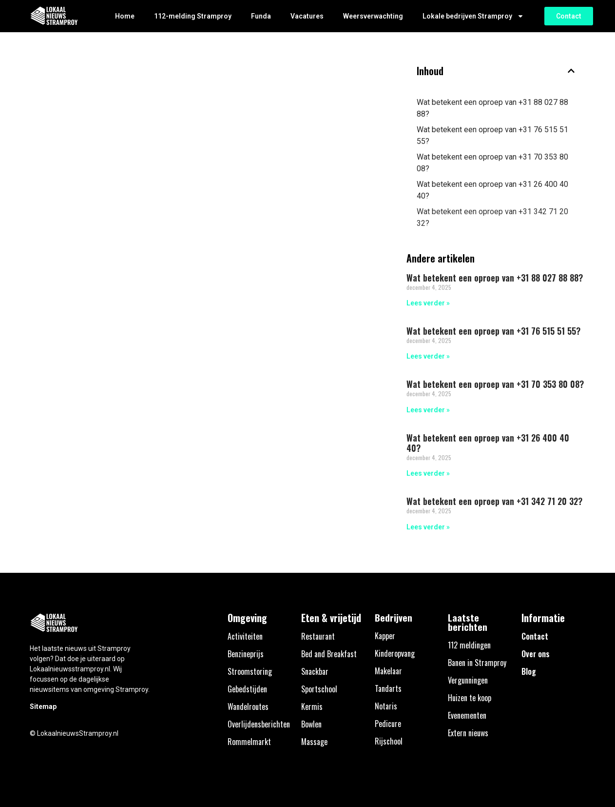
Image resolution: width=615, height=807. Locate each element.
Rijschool (389, 741)
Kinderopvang (395, 653)
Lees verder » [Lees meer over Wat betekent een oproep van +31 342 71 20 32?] (428, 527)
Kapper (385, 636)
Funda (261, 16)
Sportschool (319, 689)
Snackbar (314, 671)
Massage (314, 741)
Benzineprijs (246, 654)
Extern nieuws (468, 733)
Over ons (535, 654)
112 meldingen (469, 645)
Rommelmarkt (249, 741)
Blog (528, 671)
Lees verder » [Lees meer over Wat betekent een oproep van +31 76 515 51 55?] (428, 356)
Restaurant (318, 636)
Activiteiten (245, 636)
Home (125, 16)
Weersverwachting (373, 16)
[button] (571, 71)
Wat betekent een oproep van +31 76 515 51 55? (492, 135)
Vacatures (307, 16)
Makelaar (388, 671)
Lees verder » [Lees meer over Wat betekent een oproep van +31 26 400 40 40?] (428, 473)
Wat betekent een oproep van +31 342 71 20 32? (492, 217)
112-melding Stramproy (192, 16)
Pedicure (388, 723)
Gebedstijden (247, 689)
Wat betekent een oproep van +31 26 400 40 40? (492, 190)
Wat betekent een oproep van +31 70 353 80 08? (492, 162)
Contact (534, 636)
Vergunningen (468, 680)
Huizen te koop (469, 698)
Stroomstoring (250, 671)
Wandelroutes (248, 706)
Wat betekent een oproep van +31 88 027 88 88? (492, 108)
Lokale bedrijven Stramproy (473, 16)
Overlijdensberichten (259, 724)
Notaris (386, 706)
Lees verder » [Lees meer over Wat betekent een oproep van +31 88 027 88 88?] (428, 303)
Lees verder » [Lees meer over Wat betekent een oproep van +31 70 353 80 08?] (428, 410)
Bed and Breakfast (329, 654)
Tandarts (388, 688)
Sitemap (43, 706)
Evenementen (467, 715)
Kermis (312, 706)
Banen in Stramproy (477, 662)
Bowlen (311, 724)
